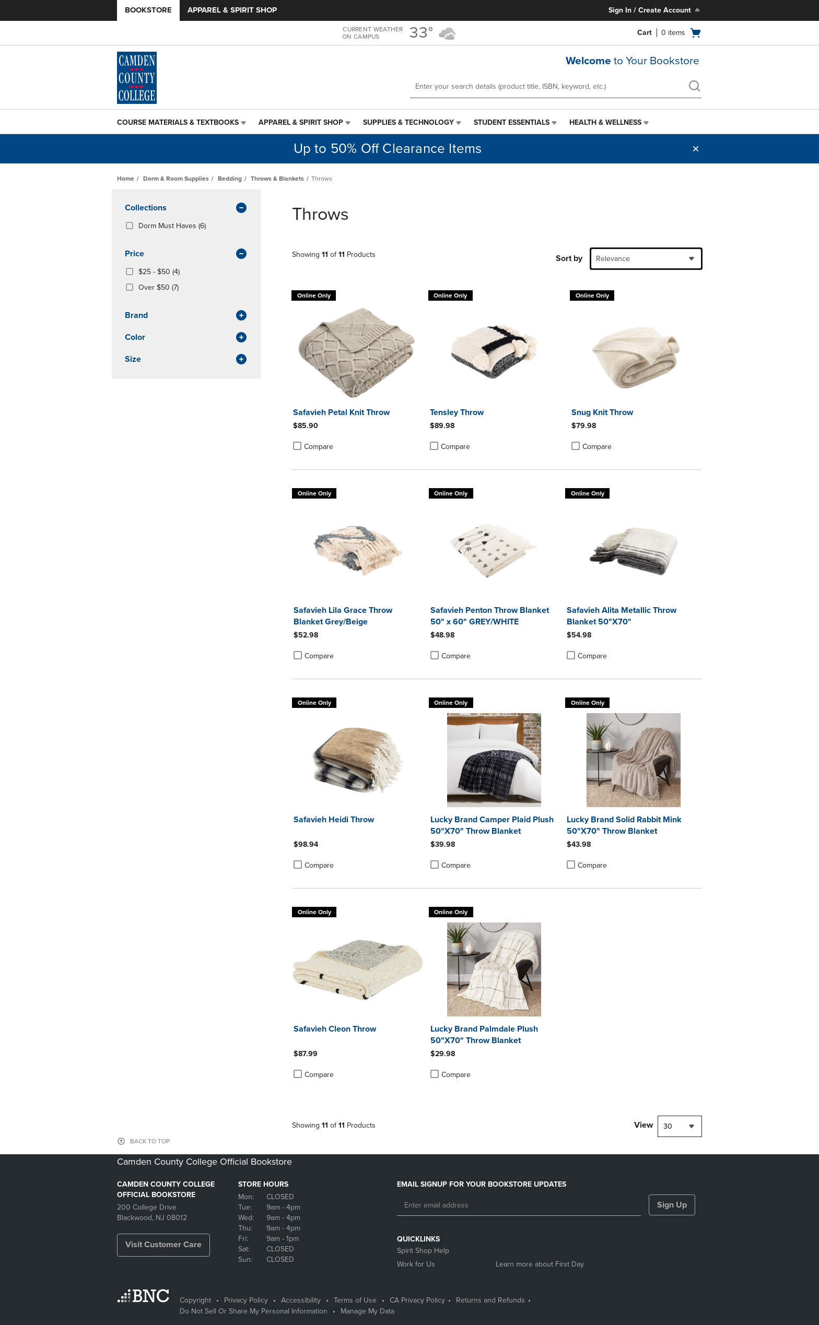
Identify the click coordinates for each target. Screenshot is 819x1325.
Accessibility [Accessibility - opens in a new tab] (301, 1300)
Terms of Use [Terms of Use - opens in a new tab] (355, 1300)
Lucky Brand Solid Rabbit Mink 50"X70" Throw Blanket (624, 825)
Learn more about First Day (540, 1264)
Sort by (569, 258)
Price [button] (186, 254)
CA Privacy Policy (417, 1300)
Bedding (230, 178)
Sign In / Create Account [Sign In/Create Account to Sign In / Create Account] (655, 10)
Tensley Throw (457, 412)
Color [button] (186, 338)
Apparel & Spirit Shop (232, 10)
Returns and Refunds (490, 1300)
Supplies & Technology (408, 122)
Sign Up (672, 1205)
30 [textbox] (667, 1126)
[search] (694, 87)
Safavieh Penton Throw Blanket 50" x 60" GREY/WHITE (489, 616)
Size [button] (186, 359)
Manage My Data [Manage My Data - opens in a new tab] (367, 1311)
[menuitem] (182, 123)
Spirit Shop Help (423, 1250)
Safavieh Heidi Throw (334, 819)
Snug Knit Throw (602, 412)
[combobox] (646, 258)
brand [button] (186, 316)
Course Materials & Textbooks (178, 122)
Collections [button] (186, 208)
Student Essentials (511, 122)
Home (125, 178)
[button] (696, 149)
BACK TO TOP (150, 1141)
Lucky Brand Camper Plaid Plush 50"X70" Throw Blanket (492, 825)
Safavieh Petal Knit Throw (341, 412)
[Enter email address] (519, 1205)
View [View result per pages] (643, 1125)
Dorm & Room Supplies (176, 178)
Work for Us (416, 1264)
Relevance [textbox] (613, 258)
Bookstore (148, 10)
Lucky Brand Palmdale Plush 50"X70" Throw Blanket (484, 1035)
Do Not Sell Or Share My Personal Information (253, 1311)
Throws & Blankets (277, 178)
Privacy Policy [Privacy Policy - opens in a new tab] (246, 1300)
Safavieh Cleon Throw (335, 1029)
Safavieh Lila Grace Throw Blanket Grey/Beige (343, 616)
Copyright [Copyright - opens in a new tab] (195, 1300)
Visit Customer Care (163, 1244)
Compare (313, 446)
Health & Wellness (605, 122)
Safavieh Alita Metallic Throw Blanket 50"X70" (621, 616)
